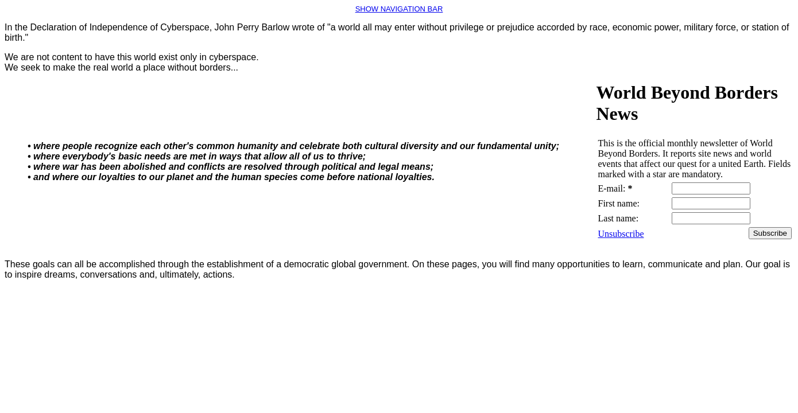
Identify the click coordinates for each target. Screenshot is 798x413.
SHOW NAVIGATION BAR (399, 9)
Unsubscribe (621, 234)
